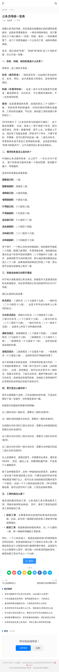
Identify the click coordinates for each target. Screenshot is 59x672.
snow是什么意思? (40, 594)
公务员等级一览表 (13, 16)
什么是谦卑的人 (9, 583)
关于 (31, 665)
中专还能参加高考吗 (13, 599)
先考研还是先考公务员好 (15, 622)
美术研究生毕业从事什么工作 (17, 608)
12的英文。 (46, 599)
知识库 (4, 10)
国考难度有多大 (32, 599)
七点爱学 (29, 3)
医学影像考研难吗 (31, 617)
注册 (38, 648)
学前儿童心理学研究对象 (40, 622)
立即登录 (23, 648)
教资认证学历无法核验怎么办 (40, 613)
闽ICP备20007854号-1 (44, 663)
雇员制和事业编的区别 (14, 603)
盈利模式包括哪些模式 (47, 583)
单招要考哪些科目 (12, 617)
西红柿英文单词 (48, 617)
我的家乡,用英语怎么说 (43, 608)
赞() (17, 20)
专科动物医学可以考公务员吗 (17, 594)
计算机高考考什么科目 (37, 603)
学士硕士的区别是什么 (14, 613)
